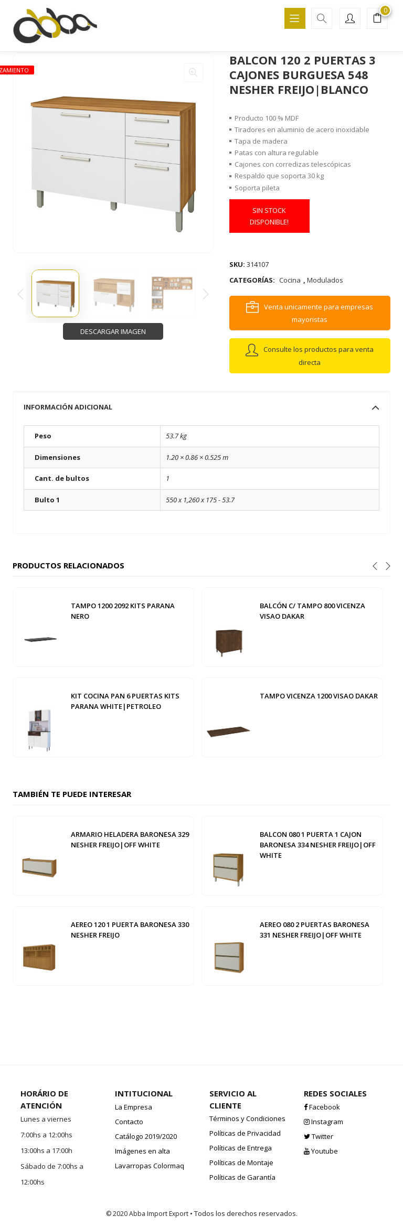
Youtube (321, 1151)
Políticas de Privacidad (245, 1133)
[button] (377, 19)
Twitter (318, 1136)
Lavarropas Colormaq (149, 1165)
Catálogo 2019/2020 (146, 1136)
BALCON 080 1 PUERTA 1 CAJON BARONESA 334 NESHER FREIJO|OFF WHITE (318, 845)
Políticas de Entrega (240, 1148)
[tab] (201, 407)
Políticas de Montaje (241, 1162)
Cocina (290, 280)
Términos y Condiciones (247, 1118)
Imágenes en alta (142, 1151)
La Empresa (133, 1107)
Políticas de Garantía (242, 1177)
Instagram (323, 1121)
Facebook (322, 1107)
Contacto (129, 1121)
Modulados (325, 280)
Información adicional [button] (201, 407)
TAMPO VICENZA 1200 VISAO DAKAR (319, 696)
